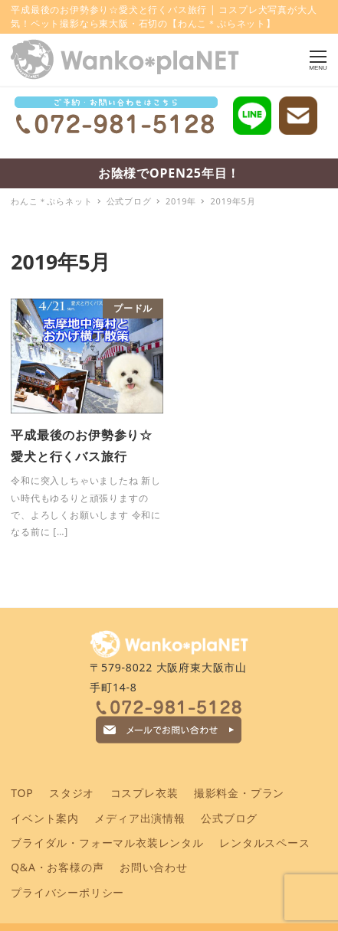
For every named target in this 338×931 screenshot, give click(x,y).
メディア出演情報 (139, 818)
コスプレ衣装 (144, 793)
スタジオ (71, 793)
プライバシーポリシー (67, 892)
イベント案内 (45, 818)
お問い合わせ (154, 867)
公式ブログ (229, 818)
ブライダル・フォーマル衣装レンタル (107, 842)
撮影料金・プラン (239, 793)
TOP (22, 793)
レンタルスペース (264, 842)
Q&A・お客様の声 (57, 867)
